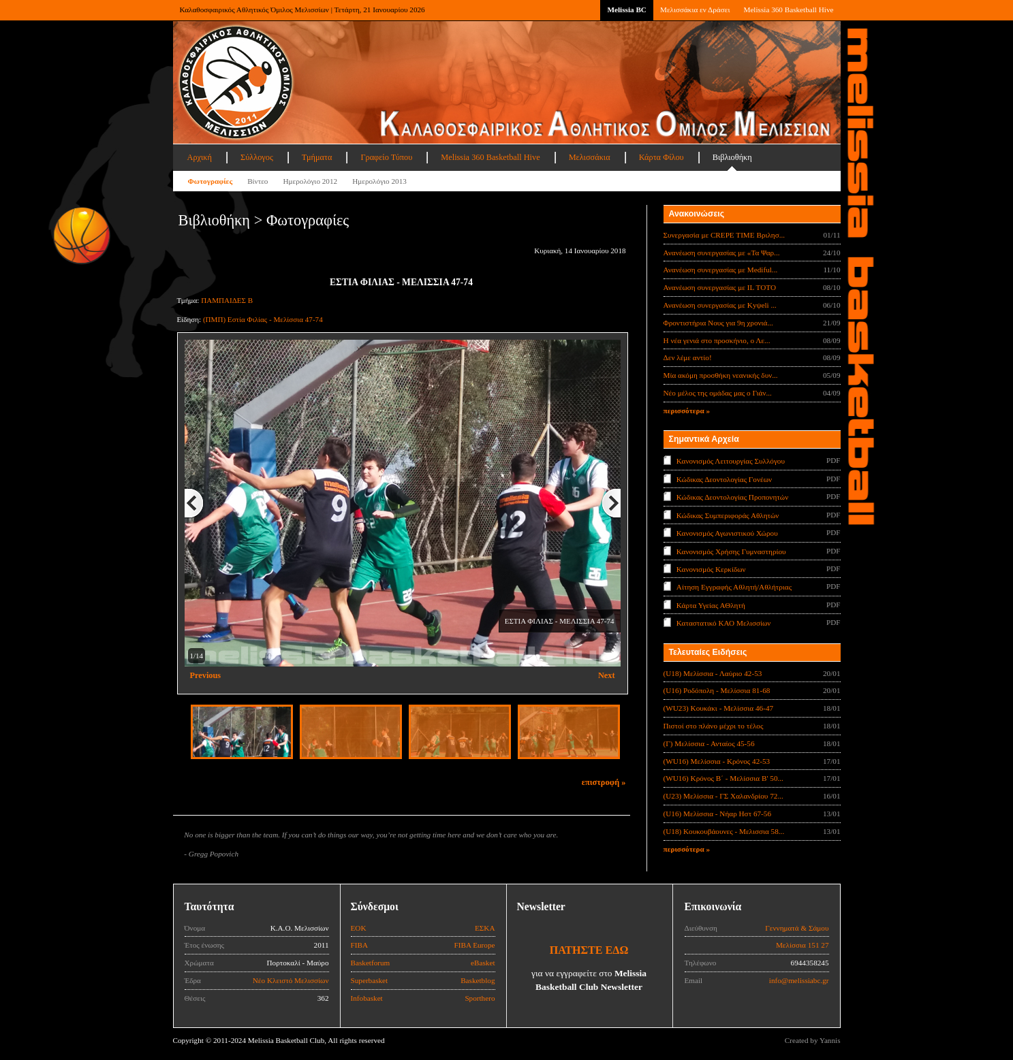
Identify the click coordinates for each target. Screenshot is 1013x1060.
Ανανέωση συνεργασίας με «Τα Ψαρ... (722, 252)
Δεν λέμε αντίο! (688, 357)
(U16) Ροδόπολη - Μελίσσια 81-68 (717, 690)
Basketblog (478, 980)
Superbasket (369, 980)
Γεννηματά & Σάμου (796, 928)
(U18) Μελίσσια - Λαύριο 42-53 (713, 673)
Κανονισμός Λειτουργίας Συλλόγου (730, 461)
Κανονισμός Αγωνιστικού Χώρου (727, 533)
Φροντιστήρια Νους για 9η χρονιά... (718, 323)
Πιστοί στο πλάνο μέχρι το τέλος (714, 726)
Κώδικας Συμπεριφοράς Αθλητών (727, 515)
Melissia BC (626, 9)
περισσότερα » (687, 410)
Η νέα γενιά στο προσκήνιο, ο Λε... (717, 340)
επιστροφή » (604, 782)
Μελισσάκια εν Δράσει (695, 9)
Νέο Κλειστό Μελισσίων (291, 980)
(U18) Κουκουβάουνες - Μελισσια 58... (724, 831)
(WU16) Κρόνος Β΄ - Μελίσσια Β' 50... (723, 778)
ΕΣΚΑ (485, 928)
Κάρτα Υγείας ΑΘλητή (710, 605)
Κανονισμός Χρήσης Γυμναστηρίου (731, 551)
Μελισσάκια (589, 157)
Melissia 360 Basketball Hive (788, 9)
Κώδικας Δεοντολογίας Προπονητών (732, 497)
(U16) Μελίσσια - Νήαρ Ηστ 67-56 (718, 813)
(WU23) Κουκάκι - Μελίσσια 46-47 (719, 708)
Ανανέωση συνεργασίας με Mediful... (721, 270)
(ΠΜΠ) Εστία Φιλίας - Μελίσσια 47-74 (263, 319)
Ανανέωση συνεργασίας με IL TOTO (720, 287)
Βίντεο (257, 181)
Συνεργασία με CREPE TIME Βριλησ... (724, 235)
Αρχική (199, 157)
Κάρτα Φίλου (661, 157)
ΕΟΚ (359, 928)
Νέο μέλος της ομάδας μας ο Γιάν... (718, 393)
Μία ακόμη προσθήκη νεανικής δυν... (721, 375)
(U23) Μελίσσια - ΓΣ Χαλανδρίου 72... (723, 796)
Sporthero (480, 998)
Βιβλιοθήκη (732, 157)
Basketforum (370, 963)
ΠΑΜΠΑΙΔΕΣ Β (227, 300)
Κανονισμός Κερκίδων (711, 569)
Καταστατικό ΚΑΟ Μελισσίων (723, 623)
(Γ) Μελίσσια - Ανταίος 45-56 (709, 743)
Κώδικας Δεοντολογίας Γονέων (724, 479)
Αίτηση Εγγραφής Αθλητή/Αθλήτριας (734, 587)
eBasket (483, 963)
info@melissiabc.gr (799, 980)
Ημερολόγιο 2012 (310, 181)
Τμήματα (317, 157)
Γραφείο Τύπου (386, 157)
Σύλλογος (256, 157)
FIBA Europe (474, 945)
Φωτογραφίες (210, 181)
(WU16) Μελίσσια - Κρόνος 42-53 (717, 761)
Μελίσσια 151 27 (802, 945)
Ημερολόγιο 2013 (379, 181)
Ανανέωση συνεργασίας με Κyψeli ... (720, 305)
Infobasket (367, 998)
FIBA (360, 945)
